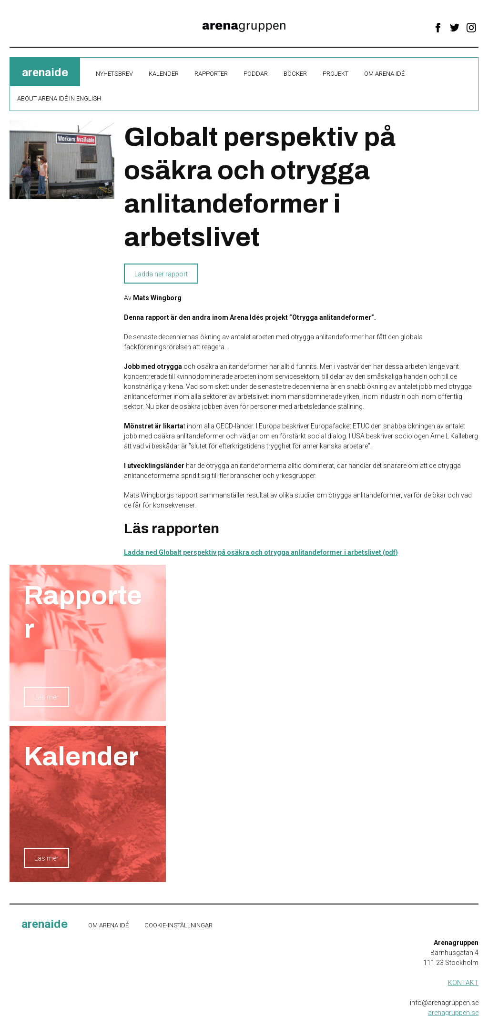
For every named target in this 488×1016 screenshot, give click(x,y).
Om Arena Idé (384, 73)
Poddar (256, 73)
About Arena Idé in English (59, 98)
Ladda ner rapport (161, 274)
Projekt (335, 73)
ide (45, 72)
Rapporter (211, 73)
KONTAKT (463, 982)
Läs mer (46, 697)
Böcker (295, 73)
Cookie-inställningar (178, 925)
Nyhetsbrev (114, 73)
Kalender (164, 73)
